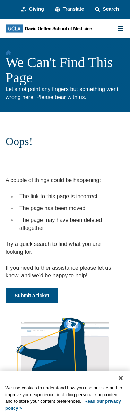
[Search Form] (106, 9)
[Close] (120, 385)
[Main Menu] (120, 28)
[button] (69, 9)
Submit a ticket (32, 295)
